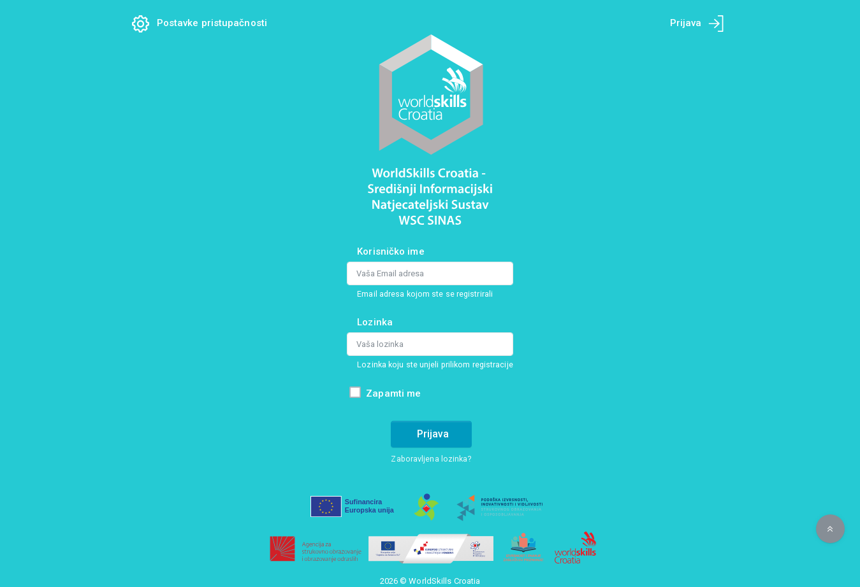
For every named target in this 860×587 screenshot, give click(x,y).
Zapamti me (393, 393)
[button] (830, 528)
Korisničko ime (390, 251)
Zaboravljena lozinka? (431, 458)
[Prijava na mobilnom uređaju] (716, 23)
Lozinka (375, 322)
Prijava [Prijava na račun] (433, 434)
